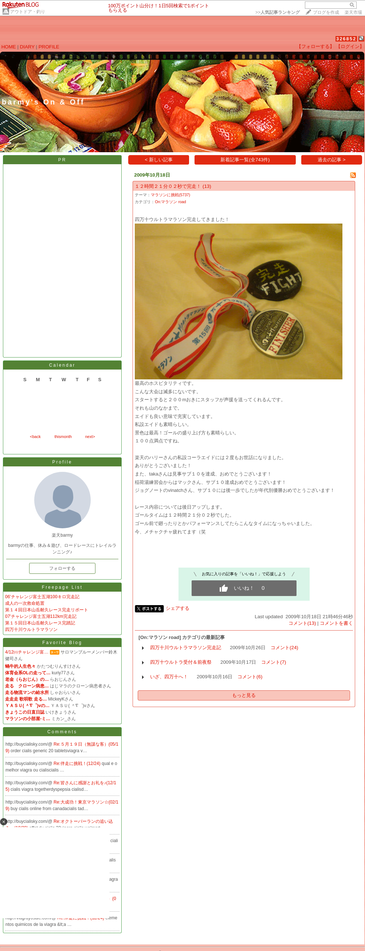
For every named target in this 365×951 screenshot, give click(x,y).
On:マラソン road (170, 202)
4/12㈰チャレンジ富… (26, 652)
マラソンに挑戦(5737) (170, 195)
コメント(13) (302, 623)
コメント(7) (273, 662)
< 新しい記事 (159, 159)
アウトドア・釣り (27, 11)
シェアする (177, 608)
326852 (346, 39)
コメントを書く (336, 623)
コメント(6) (250, 676)
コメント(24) (284, 647)
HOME (8, 47)
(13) (207, 186)
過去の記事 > (332, 159)
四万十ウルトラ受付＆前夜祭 (181, 662)
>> (277, 12)
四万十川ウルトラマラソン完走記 (185, 647)
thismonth (63, 436)
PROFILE (49, 47)
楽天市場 (353, 12)
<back (35, 436)
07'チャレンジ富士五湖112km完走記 (40, 616)
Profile (62, 462)
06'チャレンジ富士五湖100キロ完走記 (42, 596)
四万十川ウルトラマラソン (31, 629)
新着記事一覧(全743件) (245, 159)
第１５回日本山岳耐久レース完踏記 (40, 623)
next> (90, 436)
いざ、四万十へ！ (169, 676)
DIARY (27, 47)
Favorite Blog (62, 642)
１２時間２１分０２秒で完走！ (168, 186)
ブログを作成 (326, 12)
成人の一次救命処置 (24, 603)
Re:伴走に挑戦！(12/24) (78, 763)
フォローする (62, 568)
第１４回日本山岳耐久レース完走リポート (46, 609)
